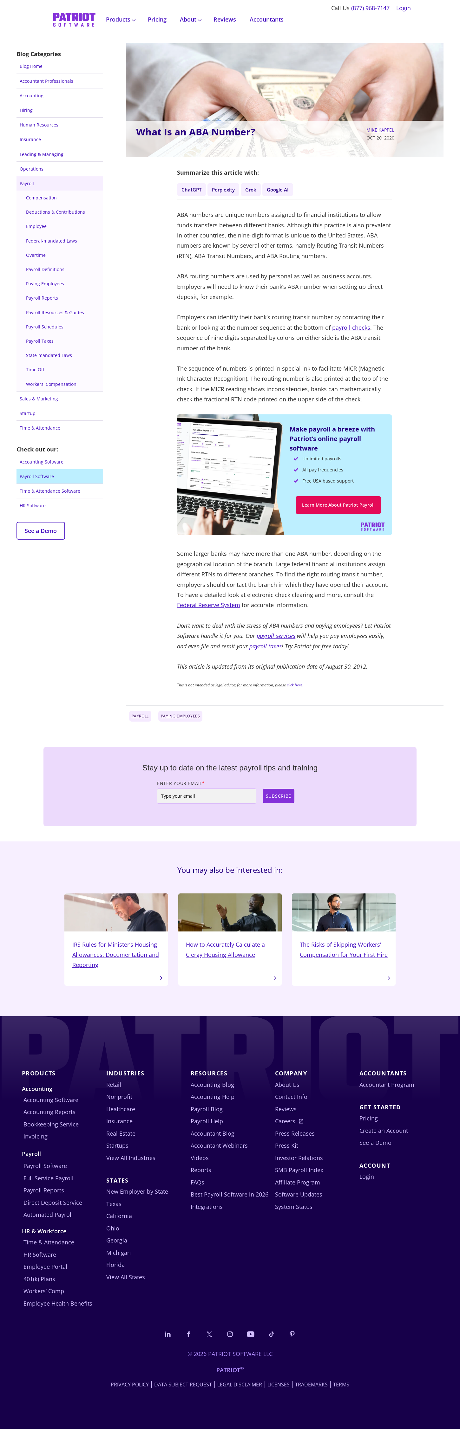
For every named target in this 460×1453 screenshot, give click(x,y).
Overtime (36, 255)
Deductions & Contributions (55, 212)
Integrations (207, 1229)
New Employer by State (137, 1214)
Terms (341, 1408)
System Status (293, 1229)
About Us (287, 1107)
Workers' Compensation (51, 384)
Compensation (41, 198)
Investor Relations (299, 1180)
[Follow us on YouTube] (253, 1357)
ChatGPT (193, 189)
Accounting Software (41, 462)
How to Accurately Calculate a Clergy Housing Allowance (230, 936)
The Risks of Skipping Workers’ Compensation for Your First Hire (344, 941)
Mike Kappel (380, 130)
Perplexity (229, 189)
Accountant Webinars (219, 1168)
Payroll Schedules (44, 327)
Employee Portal (45, 1290)
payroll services (276, 643)
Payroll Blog (207, 1132)
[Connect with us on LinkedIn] (160, 1357)
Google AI (290, 189)
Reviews (225, 19)
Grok (259, 189)
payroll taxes (265, 654)
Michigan (118, 1275)
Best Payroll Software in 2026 (229, 1217)
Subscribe (278, 804)
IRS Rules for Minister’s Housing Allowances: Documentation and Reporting (116, 946)
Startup (28, 413)
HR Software (33, 506)
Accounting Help (212, 1119)
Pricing (157, 19)
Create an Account (383, 1153)
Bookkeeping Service (51, 1147)
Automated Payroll (48, 1238)
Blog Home (31, 66)
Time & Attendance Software (50, 491)
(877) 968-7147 (370, 8)
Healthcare (120, 1132)
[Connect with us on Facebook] (183, 1357)
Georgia (116, 1263)
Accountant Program (386, 1107)
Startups (117, 1168)
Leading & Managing (41, 154)
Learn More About (338, 509)
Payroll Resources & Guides (55, 312)
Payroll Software (37, 476)
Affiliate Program (297, 1205)
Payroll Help (207, 1144)
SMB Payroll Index (299, 1193)
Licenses (278, 1408)
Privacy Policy (130, 1408)
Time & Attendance (40, 428)
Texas (114, 1226)
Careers (285, 1144)
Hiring (26, 110)
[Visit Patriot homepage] (74, 19)
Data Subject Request (183, 1408)
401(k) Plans (39, 1302)
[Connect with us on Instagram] (230, 1357)
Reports (201, 1193)
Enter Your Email (181, 791)
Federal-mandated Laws (51, 241)
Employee (36, 226)
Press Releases (295, 1156)
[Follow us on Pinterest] (299, 1357)
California (119, 1239)
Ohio (112, 1251)
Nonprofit (119, 1119)
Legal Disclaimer (239, 1408)
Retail (113, 1107)
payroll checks (351, 329)
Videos (200, 1180)
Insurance (30, 139)
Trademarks (311, 1408)
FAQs (197, 1205)
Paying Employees (45, 284)
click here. (295, 693)
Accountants (267, 19)
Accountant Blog (212, 1156)
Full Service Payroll (48, 1201)
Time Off (35, 369)
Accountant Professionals (46, 81)
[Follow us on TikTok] (276, 1357)
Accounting (31, 96)
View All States (125, 1300)
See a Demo (41, 531)
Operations (31, 169)
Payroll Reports (42, 298)
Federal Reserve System (208, 613)
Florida (115, 1288)
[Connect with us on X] (206, 1357)
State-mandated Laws (49, 355)
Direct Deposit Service (52, 1225)
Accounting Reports (49, 1135)
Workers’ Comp (43, 1314)
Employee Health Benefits (57, 1326)
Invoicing (35, 1159)
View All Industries (130, 1180)
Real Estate (120, 1156)
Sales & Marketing (39, 399)
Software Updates (298, 1217)
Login (403, 8)
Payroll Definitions (45, 269)
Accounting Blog (212, 1107)
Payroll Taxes (40, 341)
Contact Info (291, 1119)
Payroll (27, 183)
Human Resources (39, 125)
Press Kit (286, 1168)
